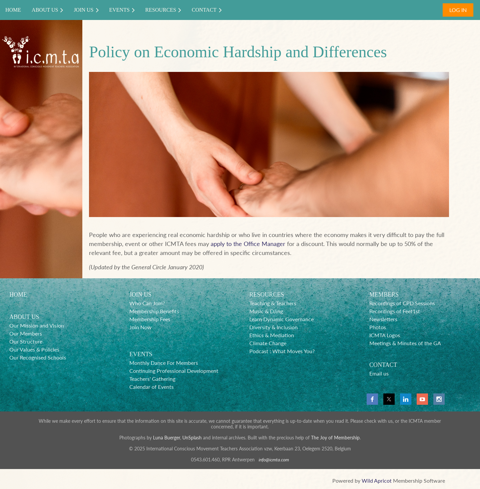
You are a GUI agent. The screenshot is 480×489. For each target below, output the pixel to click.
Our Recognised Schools (37, 357)
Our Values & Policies (34, 349)
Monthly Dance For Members (163, 363)
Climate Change (267, 343)
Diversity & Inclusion (273, 327)
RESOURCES (266, 294)
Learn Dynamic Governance (281, 319)
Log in (458, 10)
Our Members (25, 333)
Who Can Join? (147, 303)
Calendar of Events (151, 386)
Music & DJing (266, 311)
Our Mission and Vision (36, 325)
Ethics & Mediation (271, 335)
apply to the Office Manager (248, 243)
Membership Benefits (154, 311)
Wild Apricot (377, 480)
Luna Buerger (166, 437)
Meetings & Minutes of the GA (405, 343)
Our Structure (25, 341)
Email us (379, 373)
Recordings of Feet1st (394, 311)
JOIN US (140, 294)
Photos (377, 327)
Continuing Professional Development (173, 370)
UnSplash (192, 437)
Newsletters (383, 319)
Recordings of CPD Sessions (402, 303)
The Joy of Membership (335, 437)
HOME (18, 294)
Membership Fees (149, 319)
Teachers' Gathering (152, 378)
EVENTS (140, 354)
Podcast (258, 351)
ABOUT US (24, 317)
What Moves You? (293, 351)
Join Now (140, 327)
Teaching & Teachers (272, 303)
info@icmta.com (274, 459)
